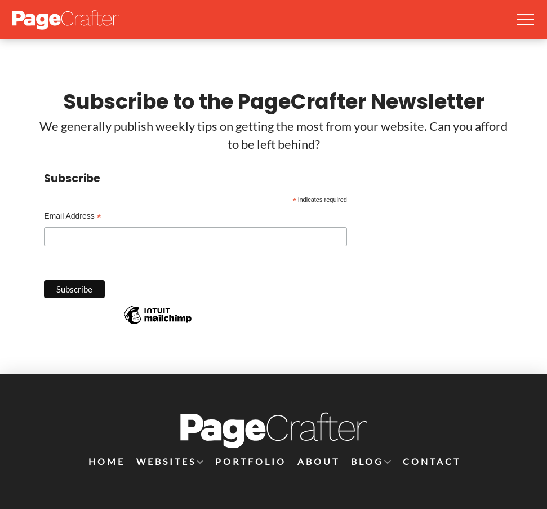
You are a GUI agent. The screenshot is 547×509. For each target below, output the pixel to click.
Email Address (72, 217)
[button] (525, 19)
